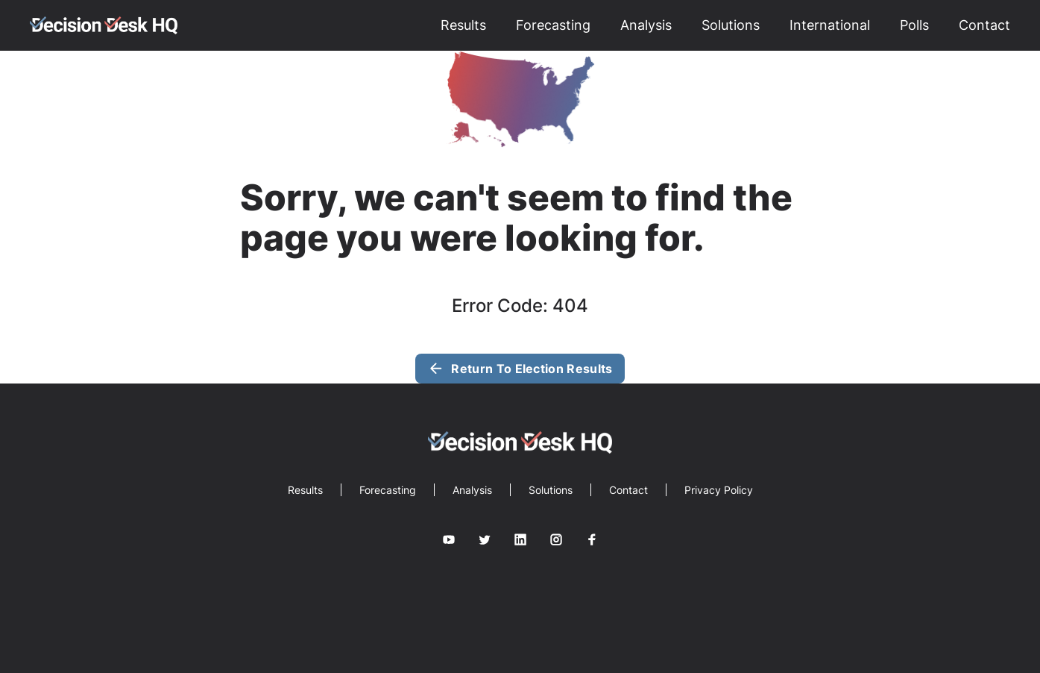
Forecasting (553, 25)
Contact (984, 25)
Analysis (646, 25)
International (830, 25)
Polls (914, 25)
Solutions (731, 25)
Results (463, 25)
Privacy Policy (718, 489)
